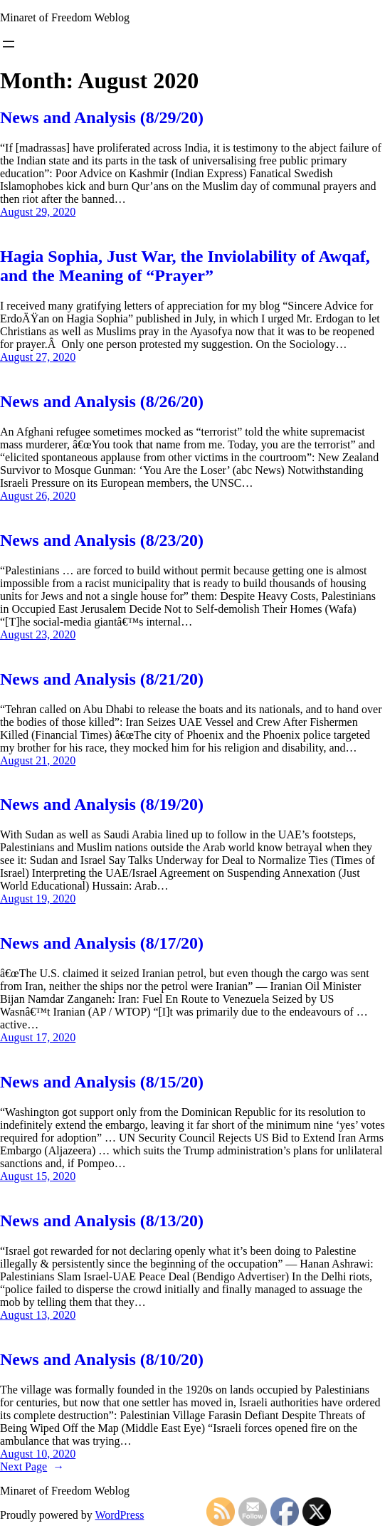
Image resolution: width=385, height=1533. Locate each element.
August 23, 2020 (37, 634)
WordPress (119, 1515)
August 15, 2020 (37, 1176)
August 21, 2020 (37, 760)
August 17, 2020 (37, 1037)
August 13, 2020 (37, 1315)
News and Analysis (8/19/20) (102, 804)
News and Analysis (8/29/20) (102, 117)
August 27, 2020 (37, 357)
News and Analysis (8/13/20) (102, 1220)
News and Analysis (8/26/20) (102, 401)
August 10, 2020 (37, 1454)
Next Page (32, 1466)
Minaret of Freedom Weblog (65, 17)
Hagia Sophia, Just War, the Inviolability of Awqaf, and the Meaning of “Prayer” (185, 266)
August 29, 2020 (37, 212)
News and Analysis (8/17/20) (102, 943)
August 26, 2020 (37, 496)
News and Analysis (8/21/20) (102, 679)
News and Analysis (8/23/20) (102, 540)
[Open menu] (8, 44)
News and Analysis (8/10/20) (102, 1359)
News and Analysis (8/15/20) (102, 1082)
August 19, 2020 (37, 898)
